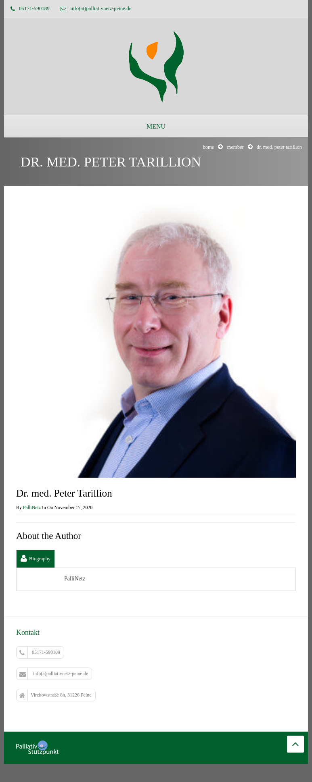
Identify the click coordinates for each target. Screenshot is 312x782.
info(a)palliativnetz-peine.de (53, 674)
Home (208, 147)
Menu (156, 126)
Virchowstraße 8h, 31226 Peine (55, 695)
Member (235, 147)
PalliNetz (32, 507)
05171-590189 (39, 652)
